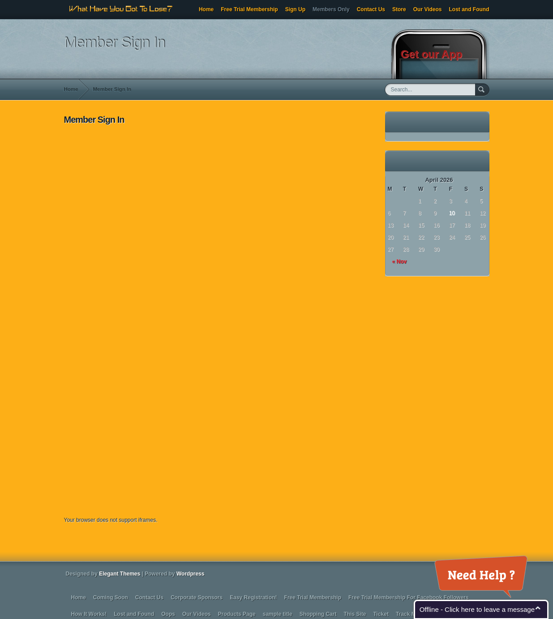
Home (206, 9)
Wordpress (190, 574)
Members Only (331, 9)
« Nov (399, 261)
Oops (168, 614)
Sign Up (295, 9)
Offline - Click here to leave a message (477, 609)
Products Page (237, 614)
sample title (277, 614)
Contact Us (371, 9)
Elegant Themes (119, 574)
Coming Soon (110, 597)
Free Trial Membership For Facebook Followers (408, 597)
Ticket (380, 614)
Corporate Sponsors (197, 597)
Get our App (432, 54)
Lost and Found (469, 9)
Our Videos (427, 9)
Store (399, 9)
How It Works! (89, 614)
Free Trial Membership (249, 9)
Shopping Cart (318, 614)
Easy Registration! (253, 597)
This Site (354, 614)
